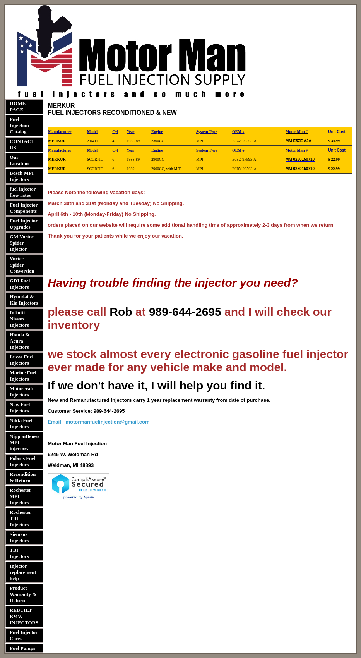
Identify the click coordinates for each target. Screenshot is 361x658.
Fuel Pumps (22, 648)
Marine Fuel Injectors (23, 376)
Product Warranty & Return (23, 594)
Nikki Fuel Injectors (21, 423)
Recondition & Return (23, 477)
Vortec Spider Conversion (22, 265)
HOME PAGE (18, 106)
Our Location (19, 160)
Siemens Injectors (19, 537)
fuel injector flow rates (23, 192)
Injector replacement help (23, 572)
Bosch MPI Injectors (22, 176)
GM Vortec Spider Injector (22, 243)
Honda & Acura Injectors (20, 341)
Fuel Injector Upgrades (24, 224)
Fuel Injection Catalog (19, 125)
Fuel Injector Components (24, 208)
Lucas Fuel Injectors (21, 360)
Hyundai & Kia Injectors (24, 300)
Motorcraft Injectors (22, 392)
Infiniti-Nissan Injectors (19, 319)
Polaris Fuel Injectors (23, 461)
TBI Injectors (19, 553)
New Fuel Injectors (20, 407)
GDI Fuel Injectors (20, 284)
